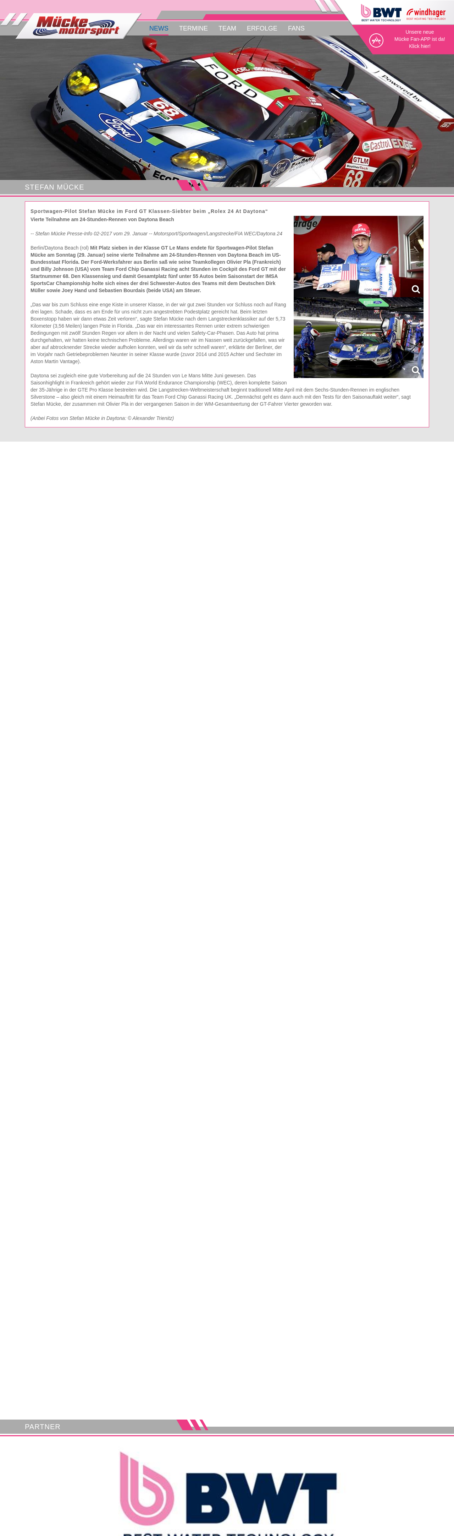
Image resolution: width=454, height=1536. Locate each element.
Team (227, 28)
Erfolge (262, 28)
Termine (193, 28)
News (158, 28)
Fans (296, 28)
